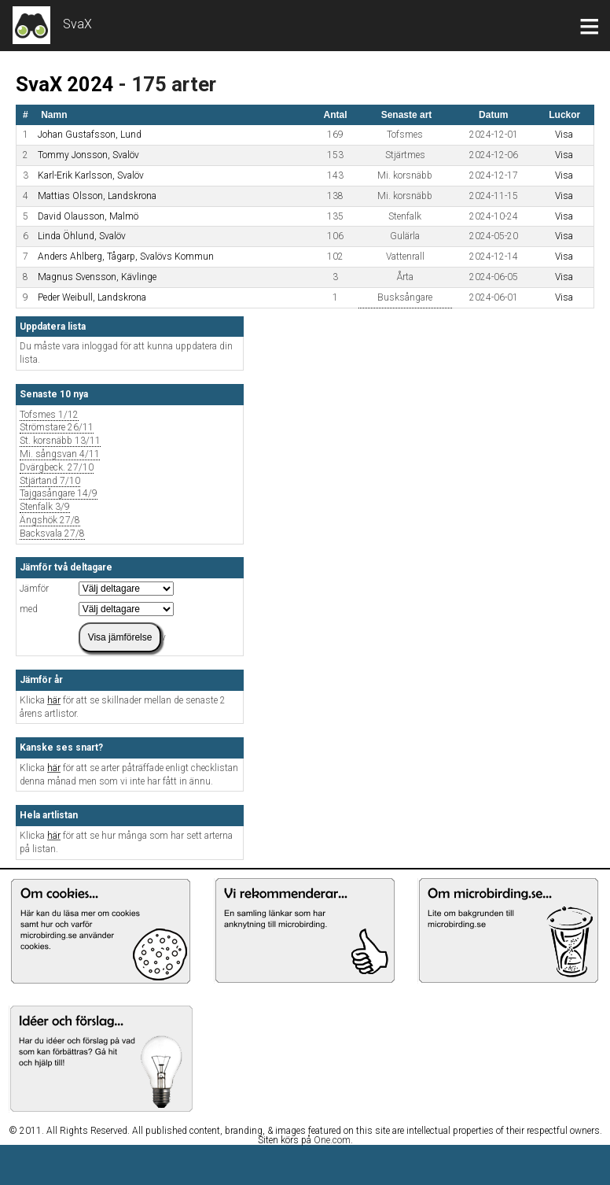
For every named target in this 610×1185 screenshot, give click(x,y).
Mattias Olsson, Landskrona (97, 195)
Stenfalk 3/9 (45, 507)
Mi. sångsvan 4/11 (60, 454)
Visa (564, 134)
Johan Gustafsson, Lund (89, 134)
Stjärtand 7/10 (50, 481)
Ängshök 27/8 (50, 520)
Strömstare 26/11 (57, 428)
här (54, 700)
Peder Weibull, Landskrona (92, 297)
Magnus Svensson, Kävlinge (97, 276)
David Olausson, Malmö (88, 216)
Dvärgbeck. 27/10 (57, 468)
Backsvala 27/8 (52, 534)
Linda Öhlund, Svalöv (82, 236)
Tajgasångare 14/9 (58, 494)
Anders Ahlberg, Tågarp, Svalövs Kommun (126, 256)
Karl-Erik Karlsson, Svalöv (91, 175)
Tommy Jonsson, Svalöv (88, 155)
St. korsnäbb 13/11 (60, 441)
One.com (332, 1140)
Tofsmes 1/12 (49, 415)
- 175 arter (167, 84)
